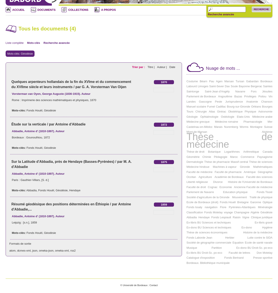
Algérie (255, 212)
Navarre (240, 91)
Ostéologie (227, 116)
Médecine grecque (198, 121)
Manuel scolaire (196, 106)
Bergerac (256, 86)
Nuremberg (231, 126)
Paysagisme (264, 156)
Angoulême (225, 96)
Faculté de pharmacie (228, 172)
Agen (219, 81)
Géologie (192, 116)
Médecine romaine (226, 121)
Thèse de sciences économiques (206, 232)
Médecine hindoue (197, 166)
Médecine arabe (262, 116)
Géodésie (50, 110)
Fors (253, 91)
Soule (234, 86)
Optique (268, 202)
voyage (228, 212)
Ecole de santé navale (258, 242)
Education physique (235, 192)
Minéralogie (265, 207)
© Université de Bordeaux (133, 285)
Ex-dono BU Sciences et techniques (208, 227)
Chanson (266, 101)
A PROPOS (108, 9)
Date (172, 67)
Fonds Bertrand (234, 257)
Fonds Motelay (213, 212)
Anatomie (252, 101)
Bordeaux (267, 81)
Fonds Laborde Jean (199, 237)
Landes (191, 101)
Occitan (191, 177)
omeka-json (46, 250)
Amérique (250, 172)
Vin (271, 96)
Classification (194, 212)
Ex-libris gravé (263, 222)
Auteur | (162, 67)
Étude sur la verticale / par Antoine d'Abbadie (48, 124)
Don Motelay (264, 252)
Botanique (214, 151)
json (34, 250)
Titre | (151, 67)
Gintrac (221, 111)
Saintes (267, 86)
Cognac (213, 187)
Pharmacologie (252, 121)
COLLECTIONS (78, 9)
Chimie (206, 156)
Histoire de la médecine (257, 232)
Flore (223, 207)
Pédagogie (220, 156)
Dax (227, 86)
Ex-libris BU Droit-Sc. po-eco (204, 252)
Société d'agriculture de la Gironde (207, 197)
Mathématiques (262, 166)
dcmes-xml (24, 250)
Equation (237, 242)
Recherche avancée (221, 14)
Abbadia (31, 190)
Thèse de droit (195, 151)
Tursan (240, 81)
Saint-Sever (216, 86)
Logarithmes (232, 151)
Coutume (192, 81)
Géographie (265, 172)
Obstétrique (235, 111)
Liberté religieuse (197, 182)
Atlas (212, 111)
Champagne (241, 212)
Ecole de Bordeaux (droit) (202, 202)
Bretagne (243, 202)
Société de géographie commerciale (208, 242)
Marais (218, 126)
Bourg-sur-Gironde (238, 106)
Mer (270, 121)
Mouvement (239, 197)
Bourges (267, 106)
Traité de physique (261, 197)
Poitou (262, 96)
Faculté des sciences (259, 177)
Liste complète (15, 42)
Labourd (191, 86)
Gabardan (252, 81)
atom (12, 250)
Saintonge (192, 91)
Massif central (239, 161)
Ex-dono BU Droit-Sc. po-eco (254, 247)
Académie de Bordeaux (229, 177)
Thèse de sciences (260, 161)
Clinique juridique (261, 217)
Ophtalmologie (209, 116)
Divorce (218, 182)
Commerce (247, 156)
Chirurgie (201, 111)
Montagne (256, 126)
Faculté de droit (196, 187)
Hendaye (75, 190)
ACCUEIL (18, 9)
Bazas (238, 96)
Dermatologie (194, 161)
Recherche (261, 9)
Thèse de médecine (229, 140)
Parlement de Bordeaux (201, 96)
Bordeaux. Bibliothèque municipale (208, 262)
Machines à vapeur (225, 166)
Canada (268, 151)
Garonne (255, 202)
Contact (153, 285)
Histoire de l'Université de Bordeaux (250, 182)
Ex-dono (247, 227)
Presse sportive (263, 257)
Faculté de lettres (239, 252)
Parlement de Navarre (200, 192)
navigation (211, 207)
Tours (189, 111)
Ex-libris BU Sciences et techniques (208, 222)
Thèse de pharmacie (217, 161)
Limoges (203, 86)
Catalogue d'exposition (200, 257)
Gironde (245, 166)
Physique (250, 111)
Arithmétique (251, 151)
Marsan (229, 81)
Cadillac (221, 106)
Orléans (256, 106)
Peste (218, 101)
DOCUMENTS (47, 9)
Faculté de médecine (199, 172)
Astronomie (265, 111)
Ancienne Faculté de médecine (253, 187)
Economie (226, 187)
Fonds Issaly (194, 207)
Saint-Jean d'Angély (217, 91)
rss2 (73, 250)
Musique (191, 247)
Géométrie (193, 156)
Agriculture (205, 177)
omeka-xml (62, 250)
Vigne (245, 217)
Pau (211, 81)
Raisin (236, 217)
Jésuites (267, 91)
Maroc (234, 156)
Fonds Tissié (264, 192)
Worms (244, 126)
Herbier (229, 237)
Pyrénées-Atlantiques (242, 207)
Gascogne (205, 101)
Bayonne (244, 86)
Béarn (203, 81)
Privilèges (250, 96)
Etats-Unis (243, 116)
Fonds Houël (35, 110)
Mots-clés (33, 42)
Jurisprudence (234, 101)
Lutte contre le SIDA (259, 237)
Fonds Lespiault (221, 217)
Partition (217, 247)
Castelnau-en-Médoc (199, 126)
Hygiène (267, 227)
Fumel (211, 106)
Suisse (268, 126)
